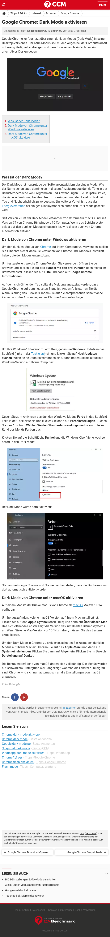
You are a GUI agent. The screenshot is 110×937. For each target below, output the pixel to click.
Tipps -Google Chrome (40, 757)
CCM (82, 833)
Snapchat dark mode (16, 748)
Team (18, 910)
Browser (51, 13)
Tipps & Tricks (19, 13)
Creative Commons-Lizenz (36, 837)
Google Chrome (70, 13)
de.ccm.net (91, 833)
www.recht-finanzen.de (55, 930)
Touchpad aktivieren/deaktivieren (24, 895)
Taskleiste (37, 353)
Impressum (66, 910)
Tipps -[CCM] (40, 748)
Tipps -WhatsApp (58, 753)
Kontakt (52, 910)
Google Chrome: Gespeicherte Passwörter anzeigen (84, 853)
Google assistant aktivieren (21, 890)
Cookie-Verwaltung (85, 910)
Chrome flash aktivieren (18, 762)
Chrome (45, 247)
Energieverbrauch (13, 206)
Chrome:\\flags (12, 757)
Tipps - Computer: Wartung (38, 766)
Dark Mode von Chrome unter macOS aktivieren (27, 135)
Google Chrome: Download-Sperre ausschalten (28, 853)
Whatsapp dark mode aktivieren (23, 753)
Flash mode (10, 766)
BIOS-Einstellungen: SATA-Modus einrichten (30, 879)
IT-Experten (69, 707)
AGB (26, 910)
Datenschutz (38, 910)
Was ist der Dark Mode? (24, 121)
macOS (78, 605)
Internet (36, 13)
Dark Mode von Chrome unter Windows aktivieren (27, 127)
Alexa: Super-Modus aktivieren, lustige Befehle (32, 884)
